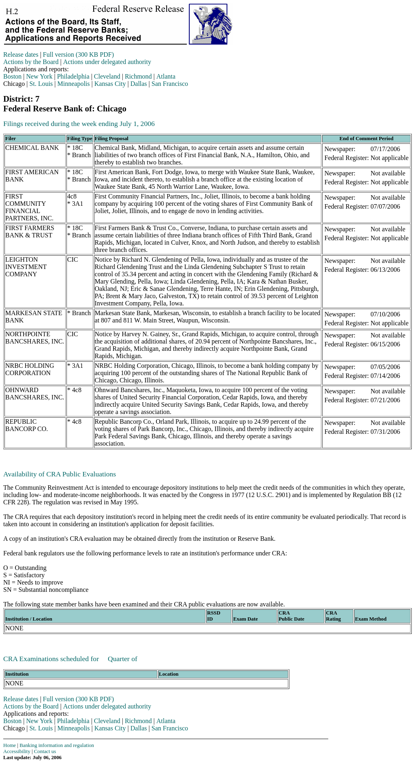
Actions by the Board (30, 61)
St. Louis (41, 83)
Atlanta (165, 76)
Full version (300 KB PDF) (78, 54)
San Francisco (170, 83)
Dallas (138, 83)
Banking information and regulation (56, 745)
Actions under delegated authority (107, 61)
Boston (12, 76)
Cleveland (107, 76)
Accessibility (16, 751)
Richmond (138, 76)
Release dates (21, 54)
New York (39, 76)
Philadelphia (73, 76)
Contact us (45, 751)
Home (9, 745)
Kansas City (110, 83)
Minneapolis (74, 83)
